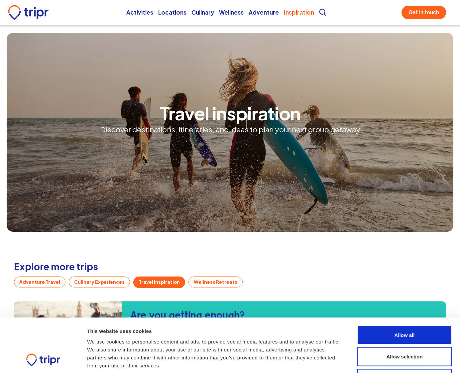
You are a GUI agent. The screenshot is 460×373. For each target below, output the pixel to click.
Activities (139, 12)
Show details (376, 360)
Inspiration (299, 12)
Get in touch (423, 12)
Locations (172, 12)
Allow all (405, 286)
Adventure (264, 12)
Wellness (231, 12)
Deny (405, 329)
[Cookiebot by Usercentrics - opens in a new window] (43, 360)
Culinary (202, 12)
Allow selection (404, 308)
